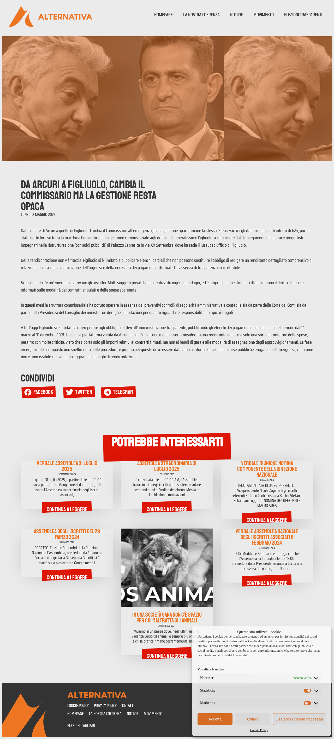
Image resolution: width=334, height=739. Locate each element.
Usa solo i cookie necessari (299, 719)
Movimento (263, 14)
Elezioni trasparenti (303, 14)
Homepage (163, 14)
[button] (40, 392)
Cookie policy (78, 705)
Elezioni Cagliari (81, 725)
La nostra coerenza (201, 14)
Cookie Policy (259, 730)
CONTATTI (127, 705)
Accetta (215, 719)
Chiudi (252, 719)
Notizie (236, 14)
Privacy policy (105, 705)
